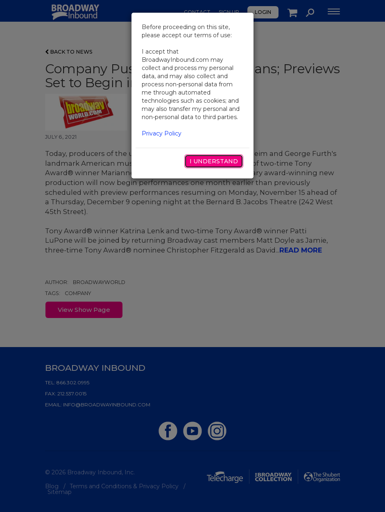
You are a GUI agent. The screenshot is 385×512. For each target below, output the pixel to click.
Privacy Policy (161, 133)
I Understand (214, 161)
